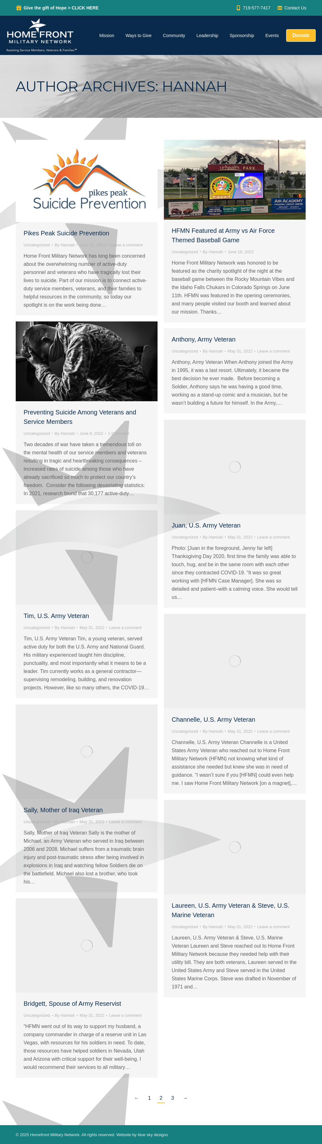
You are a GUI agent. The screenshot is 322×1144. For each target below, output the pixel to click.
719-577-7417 (252, 8)
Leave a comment (126, 245)
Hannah (194, 86)
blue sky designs (153, 1134)
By (65, 245)
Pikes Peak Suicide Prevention (66, 233)
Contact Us (291, 8)
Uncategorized (37, 245)
